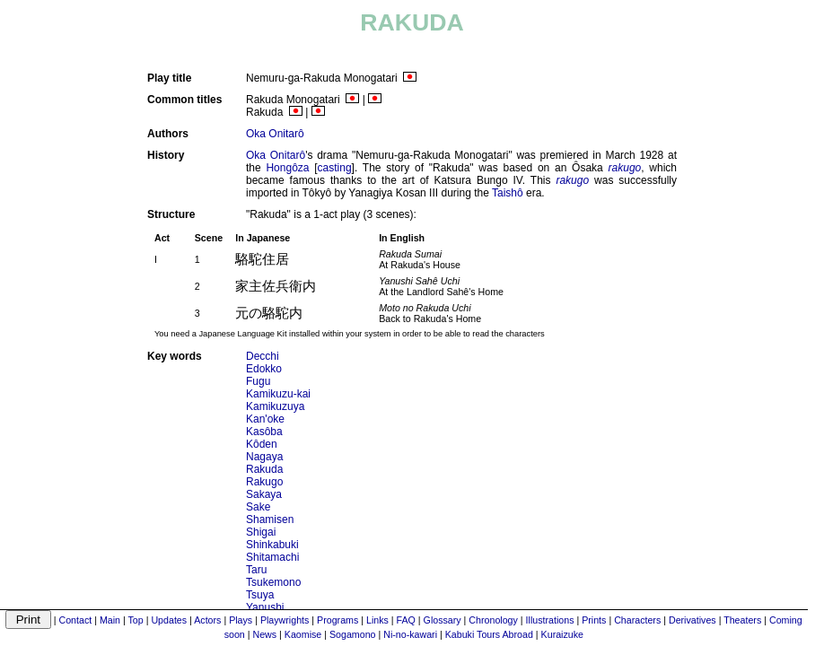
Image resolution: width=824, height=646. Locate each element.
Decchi (262, 356)
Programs (337, 620)
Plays (240, 620)
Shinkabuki (272, 544)
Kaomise (303, 634)
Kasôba (264, 431)
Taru (256, 569)
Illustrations (550, 620)
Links (377, 620)
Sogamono (352, 634)
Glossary (442, 620)
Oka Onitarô (275, 133)
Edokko (264, 368)
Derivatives (692, 620)
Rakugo (264, 482)
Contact (75, 620)
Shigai (261, 532)
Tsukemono (273, 582)
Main (110, 620)
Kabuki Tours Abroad (489, 634)
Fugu (258, 381)
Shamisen (270, 519)
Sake (258, 507)
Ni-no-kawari (410, 634)
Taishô (507, 193)
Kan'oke (265, 419)
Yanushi (265, 607)
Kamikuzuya (275, 406)
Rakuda (264, 469)
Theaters (742, 620)
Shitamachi (272, 557)
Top (136, 620)
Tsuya (260, 595)
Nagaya (264, 456)
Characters (637, 620)
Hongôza (287, 168)
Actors (207, 620)
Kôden (261, 444)
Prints (594, 620)
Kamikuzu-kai (278, 394)
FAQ (406, 620)
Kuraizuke (562, 634)
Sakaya (264, 494)
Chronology (493, 620)
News (264, 634)
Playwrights (284, 620)
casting (335, 168)
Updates (169, 620)
